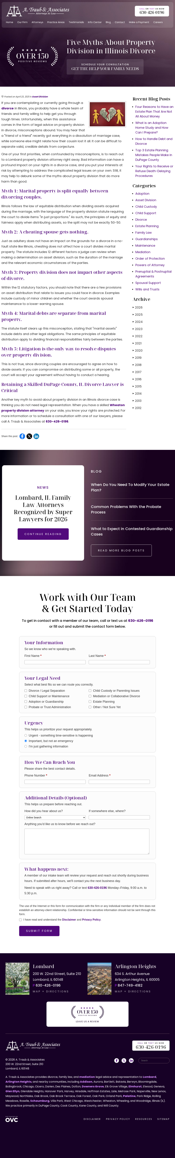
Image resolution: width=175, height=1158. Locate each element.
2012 (137, 408)
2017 (137, 372)
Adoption (142, 193)
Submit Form (39, 930)
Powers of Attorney (150, 265)
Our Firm (22, 22)
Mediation (142, 252)
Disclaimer (69, 919)
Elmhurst (135, 1086)
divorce (7, 108)
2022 (138, 336)
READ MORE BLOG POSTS (121, 550)
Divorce (141, 219)
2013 (137, 400)
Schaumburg (39, 1101)
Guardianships (146, 239)
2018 (137, 364)
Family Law (143, 232)
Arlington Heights (18, 1082)
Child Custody (146, 206)
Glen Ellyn (12, 1091)
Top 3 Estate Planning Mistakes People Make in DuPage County (153, 155)
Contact (120, 22)
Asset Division (40, 96)
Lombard (149, 1077)
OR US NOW (151, 1046)
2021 (137, 343)
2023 (138, 329)
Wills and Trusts (147, 289)
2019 (137, 357)
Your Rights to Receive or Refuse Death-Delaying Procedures (154, 171)
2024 (138, 321)
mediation (87, 1077)
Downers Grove (93, 1086)
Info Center (95, 22)
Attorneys (37, 22)
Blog (108, 22)
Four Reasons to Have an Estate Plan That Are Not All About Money (154, 111)
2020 (138, 350)
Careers (158, 22)
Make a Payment (139, 22)
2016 (137, 379)
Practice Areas (56, 22)
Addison (86, 1082)
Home (9, 22)
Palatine (129, 1096)
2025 (138, 314)
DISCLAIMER (92, 1119)
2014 (137, 393)
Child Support (145, 213)
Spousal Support (148, 283)
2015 (137, 386)
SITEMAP (163, 1119)
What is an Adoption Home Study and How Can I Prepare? (151, 128)
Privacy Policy (91, 919)
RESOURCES (143, 1119)
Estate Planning (147, 226)
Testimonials (76, 22)
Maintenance (145, 245)
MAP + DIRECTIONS (51, 991)
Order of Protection (150, 258)
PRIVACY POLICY (118, 1119)
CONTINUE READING (43, 534)
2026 (138, 307)
